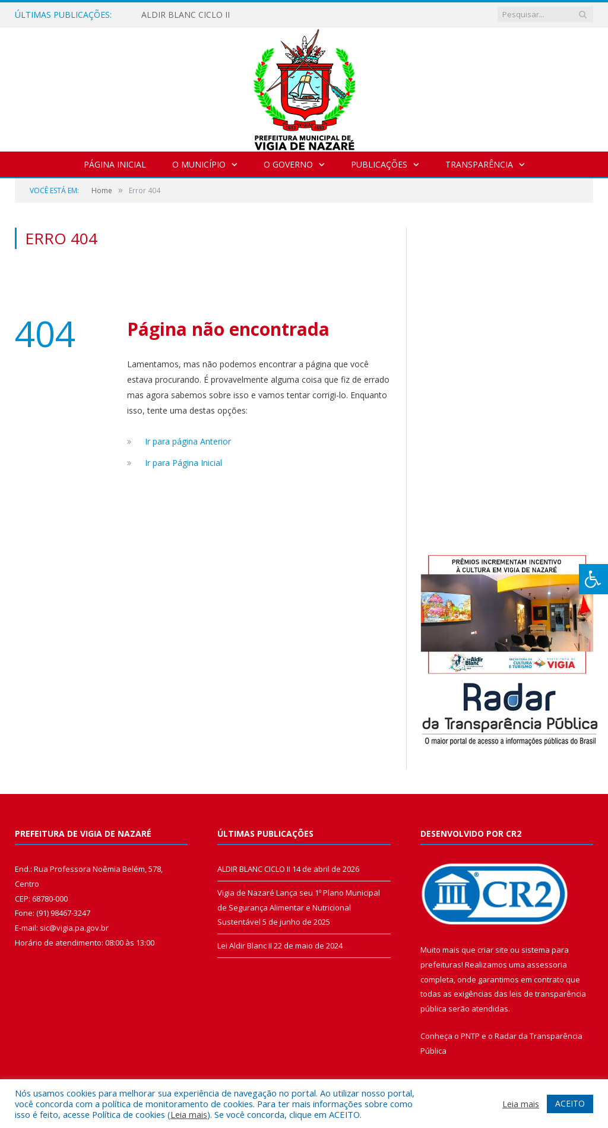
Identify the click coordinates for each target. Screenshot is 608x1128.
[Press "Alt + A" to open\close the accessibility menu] (593, 579)
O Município (199, 164)
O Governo (288, 164)
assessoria (547, 964)
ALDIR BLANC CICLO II (185, 15)
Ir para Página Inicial (183, 462)
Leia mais (188, 1114)
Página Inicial (115, 164)
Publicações (379, 164)
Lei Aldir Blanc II (244, 945)
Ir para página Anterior (188, 441)
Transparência (479, 164)
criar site (492, 949)
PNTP (470, 1036)
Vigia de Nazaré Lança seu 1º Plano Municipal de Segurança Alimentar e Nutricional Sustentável (298, 907)
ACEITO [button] (570, 1103)
